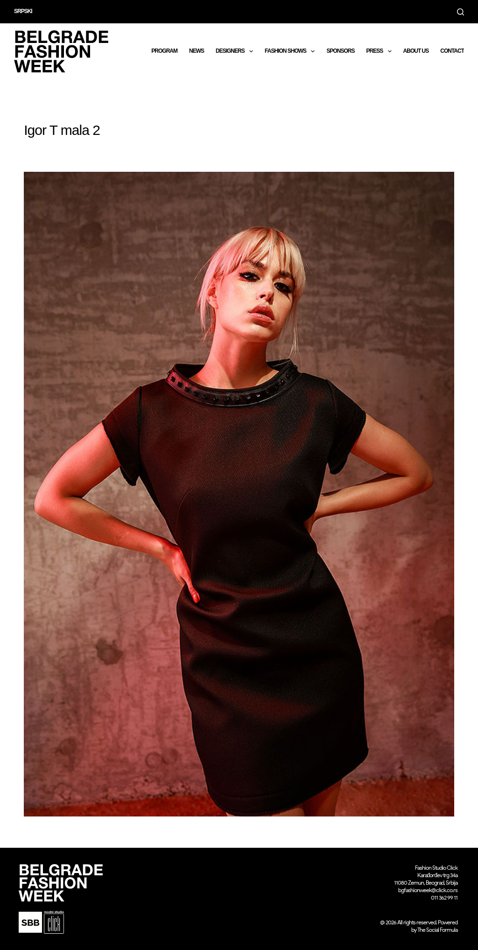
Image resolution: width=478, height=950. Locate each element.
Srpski (23, 11)
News (196, 51)
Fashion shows (291, 51)
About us (416, 51)
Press (380, 51)
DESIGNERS (236, 51)
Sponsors (340, 51)
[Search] (460, 11)
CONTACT (452, 51)
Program (164, 51)
